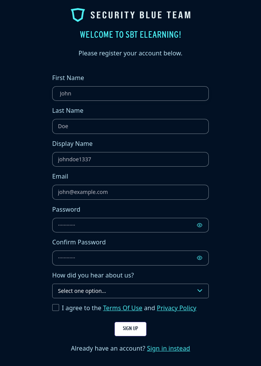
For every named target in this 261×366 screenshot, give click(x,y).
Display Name (72, 143)
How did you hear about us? (93, 275)
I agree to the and (129, 308)
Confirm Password (79, 242)
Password (66, 209)
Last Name (67, 110)
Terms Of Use (122, 308)
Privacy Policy (177, 308)
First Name (68, 78)
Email (60, 176)
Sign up (130, 328)
